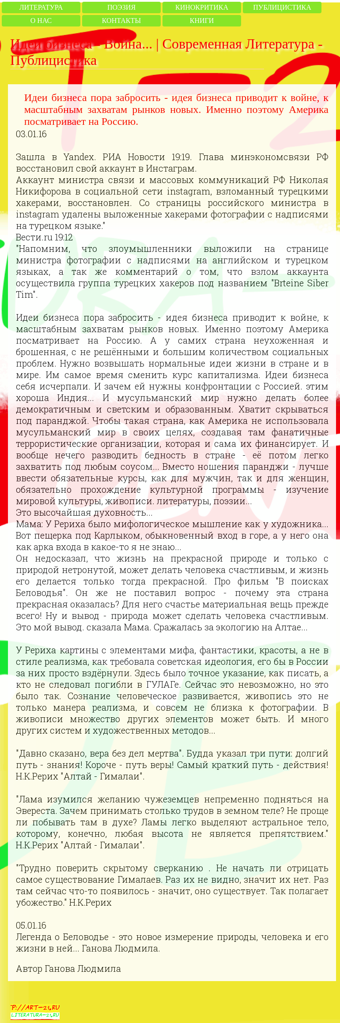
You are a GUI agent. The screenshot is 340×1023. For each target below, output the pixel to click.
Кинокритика (201, 7)
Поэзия (121, 7)
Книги (202, 20)
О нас (41, 20)
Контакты (121, 20)
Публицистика (282, 7)
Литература (41, 7)
